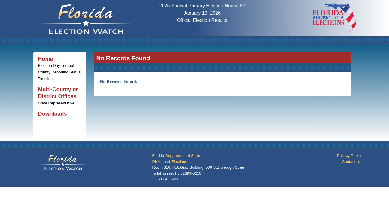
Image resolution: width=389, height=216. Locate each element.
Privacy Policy (349, 155)
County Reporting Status (59, 72)
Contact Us (351, 161)
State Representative (56, 103)
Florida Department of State (176, 155)
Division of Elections (169, 161)
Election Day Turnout (56, 65)
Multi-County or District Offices (58, 92)
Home (45, 59)
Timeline (45, 78)
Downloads (52, 114)
